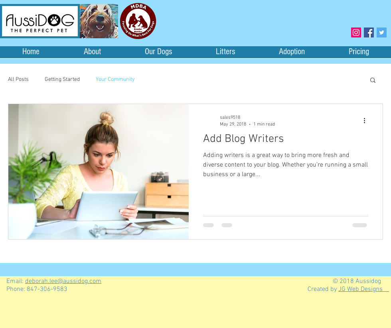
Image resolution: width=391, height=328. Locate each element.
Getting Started (62, 79)
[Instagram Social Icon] (356, 32)
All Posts (18, 79)
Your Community (115, 79)
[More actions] (367, 120)
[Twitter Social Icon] (382, 32)
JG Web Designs (363, 289)
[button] (373, 81)
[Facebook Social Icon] (369, 32)
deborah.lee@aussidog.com (63, 281)
